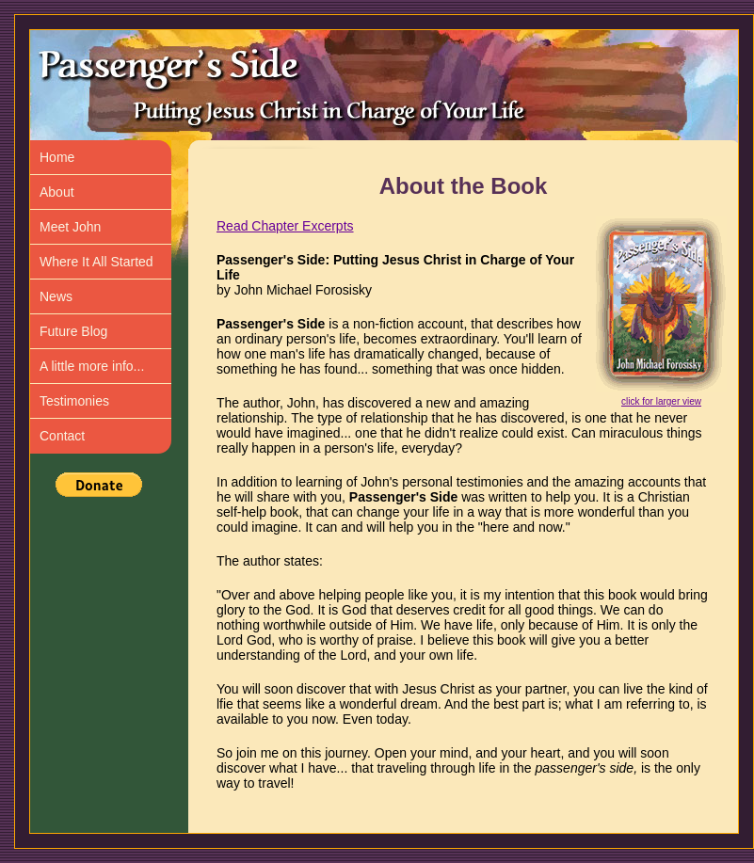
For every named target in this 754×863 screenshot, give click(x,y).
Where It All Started (96, 261)
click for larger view (661, 401)
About (57, 192)
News (56, 296)
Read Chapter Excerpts (285, 225)
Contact (62, 435)
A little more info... (92, 366)
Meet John (70, 226)
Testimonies (74, 400)
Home (57, 157)
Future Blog (73, 331)
